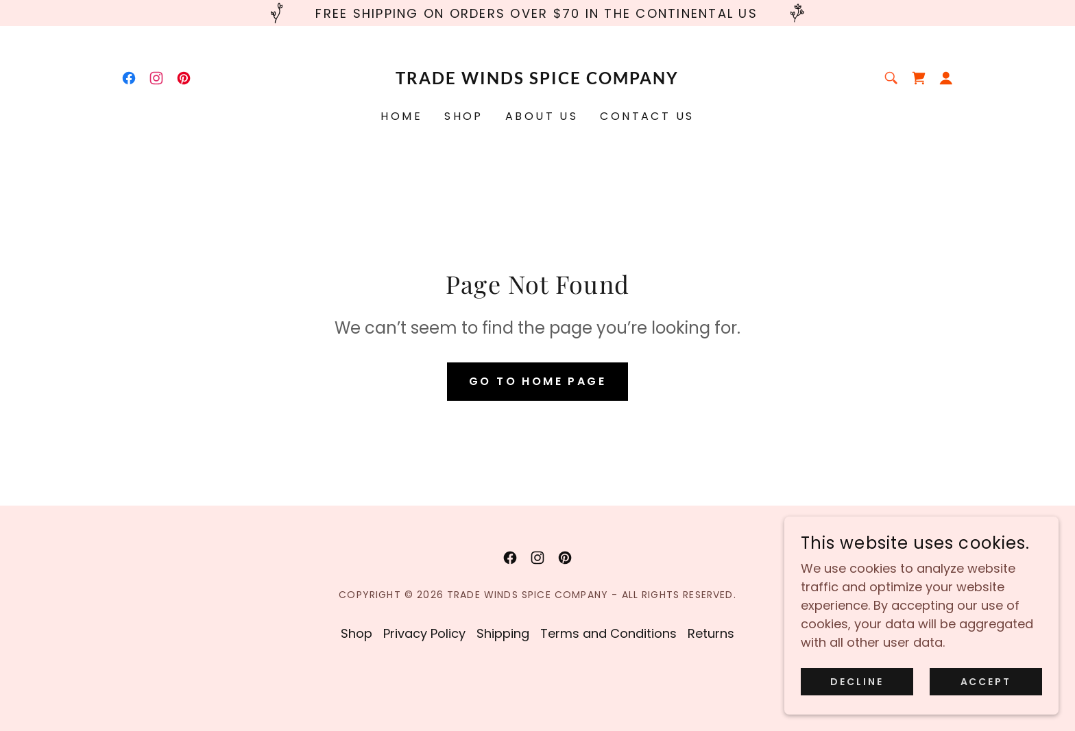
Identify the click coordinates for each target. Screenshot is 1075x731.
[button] (946, 78)
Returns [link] (711, 633)
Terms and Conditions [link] (608, 633)
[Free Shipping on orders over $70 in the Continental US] (537, 13)
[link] (129, 78)
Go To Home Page (537, 381)
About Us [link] (541, 116)
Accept (986, 682)
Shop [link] (463, 116)
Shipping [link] (502, 633)
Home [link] (401, 116)
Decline (857, 682)
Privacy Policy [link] (424, 633)
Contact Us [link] (647, 116)
